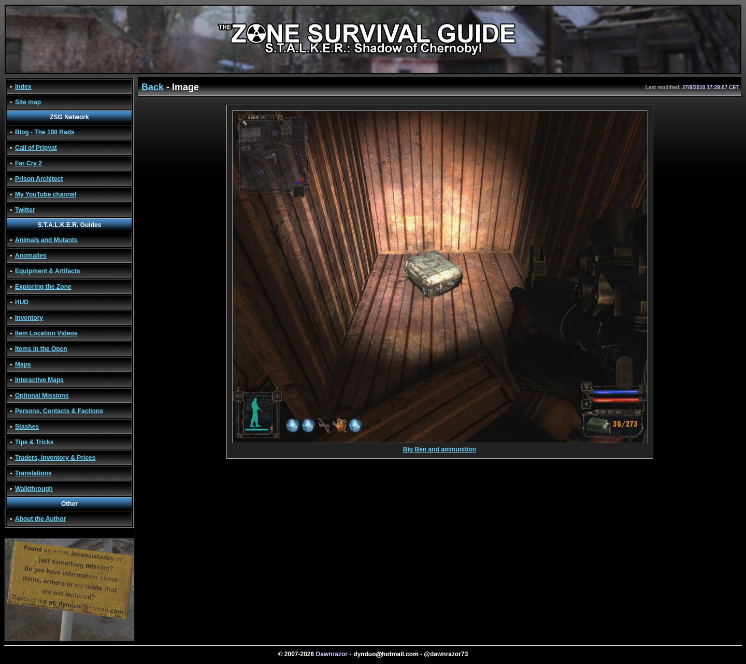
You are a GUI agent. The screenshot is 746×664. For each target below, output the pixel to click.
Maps (23, 364)
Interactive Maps (39, 380)
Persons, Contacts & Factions (59, 411)
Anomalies (31, 255)
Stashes (27, 426)
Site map (28, 102)
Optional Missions (41, 395)
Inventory (29, 317)
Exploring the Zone (43, 286)
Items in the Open (41, 348)
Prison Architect (39, 178)
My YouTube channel (45, 194)
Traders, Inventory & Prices (55, 457)
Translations (33, 473)
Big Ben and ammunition (440, 446)
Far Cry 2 (28, 163)
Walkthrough (34, 488)
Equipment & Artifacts (47, 271)
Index (23, 86)
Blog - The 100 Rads (45, 132)
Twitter (25, 210)
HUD (21, 302)
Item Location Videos (46, 333)
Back (152, 87)
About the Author (40, 518)
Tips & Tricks (34, 442)
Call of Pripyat (36, 147)
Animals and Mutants (46, 240)
